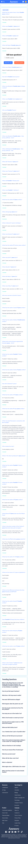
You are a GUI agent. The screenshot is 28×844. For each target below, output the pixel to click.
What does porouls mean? (8, 754)
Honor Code (5, 812)
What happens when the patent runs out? (12, 704)
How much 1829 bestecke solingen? (11, 699)
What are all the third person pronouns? (12, 736)
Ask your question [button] (19, 62)
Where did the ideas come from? (10, 758)
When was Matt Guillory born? (9, 727)
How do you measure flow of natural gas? (12, 750)
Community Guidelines (7, 810)
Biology (16, 792)
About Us (17, 810)
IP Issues (17, 825)
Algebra (16, 787)
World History (18, 795)
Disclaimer (17, 820)
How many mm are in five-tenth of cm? (12, 713)
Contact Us (17, 812)
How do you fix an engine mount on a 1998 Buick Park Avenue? (13, 722)
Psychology (17, 800)
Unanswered (5, 792)
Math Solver (4, 820)
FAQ (3, 823)
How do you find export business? (10, 691)
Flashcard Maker (5, 815)
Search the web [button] (8, 62)
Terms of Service (18, 815)
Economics (17, 805)
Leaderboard (5, 787)
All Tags (4, 790)
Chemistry (17, 790)
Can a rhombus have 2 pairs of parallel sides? (13, 731)
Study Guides (5, 818)
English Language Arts (20, 797)
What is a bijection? (7, 762)
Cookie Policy (17, 823)
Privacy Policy (18, 818)
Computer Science (19, 802)
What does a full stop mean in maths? (11, 695)
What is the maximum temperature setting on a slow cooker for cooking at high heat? (13, 740)
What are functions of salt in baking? (11, 745)
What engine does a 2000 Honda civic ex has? (13, 766)
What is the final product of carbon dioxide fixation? (13, 771)
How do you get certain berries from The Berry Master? (12, 708)
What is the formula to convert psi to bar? (13, 717)
